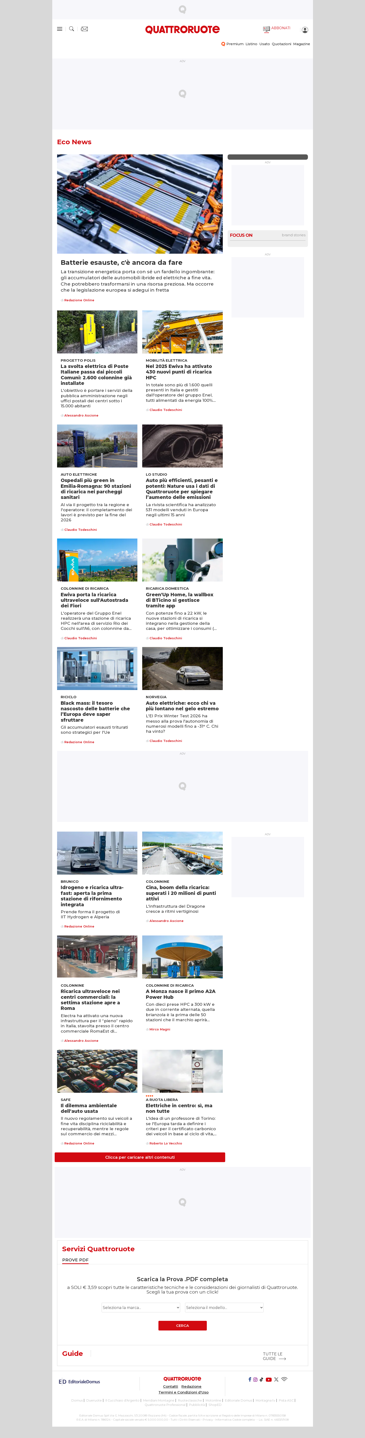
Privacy (208, 1419)
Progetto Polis (78, 360)
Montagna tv (265, 1400)
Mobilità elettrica (166, 360)
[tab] (75, 1260)
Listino (251, 44)
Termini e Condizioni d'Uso (183, 1392)
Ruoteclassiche (190, 1400)
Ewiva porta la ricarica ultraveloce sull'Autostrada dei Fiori (94, 600)
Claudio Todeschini (165, 410)
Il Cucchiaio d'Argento (122, 1400)
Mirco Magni (159, 1029)
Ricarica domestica (167, 588)
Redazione (191, 1386)
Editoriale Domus (238, 1400)
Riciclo (68, 697)
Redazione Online (79, 300)
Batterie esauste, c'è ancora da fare (121, 262)
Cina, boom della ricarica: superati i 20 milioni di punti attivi (181, 893)
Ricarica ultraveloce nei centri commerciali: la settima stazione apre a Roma (90, 999)
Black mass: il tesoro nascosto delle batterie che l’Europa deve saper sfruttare (95, 711)
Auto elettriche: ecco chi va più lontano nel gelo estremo (182, 706)
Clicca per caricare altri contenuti (140, 1157)
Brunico (70, 881)
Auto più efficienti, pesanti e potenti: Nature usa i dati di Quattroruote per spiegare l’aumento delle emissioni (182, 488)
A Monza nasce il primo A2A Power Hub (181, 994)
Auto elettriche (79, 474)
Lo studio (156, 474)
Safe (66, 1100)
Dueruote (94, 1400)
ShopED (215, 1405)
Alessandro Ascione (81, 415)
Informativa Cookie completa (235, 1419)
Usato (264, 44)
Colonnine (157, 881)
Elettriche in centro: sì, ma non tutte (179, 1108)
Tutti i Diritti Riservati (185, 1419)
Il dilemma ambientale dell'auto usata (89, 1108)
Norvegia (156, 697)
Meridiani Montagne (158, 1400)
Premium (235, 44)
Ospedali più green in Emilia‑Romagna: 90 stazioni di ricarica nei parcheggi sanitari (96, 488)
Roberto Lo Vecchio (165, 1143)
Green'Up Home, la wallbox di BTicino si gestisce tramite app (179, 600)
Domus (77, 1400)
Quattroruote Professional (165, 1405)
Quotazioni (281, 44)
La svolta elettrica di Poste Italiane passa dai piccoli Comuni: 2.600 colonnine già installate (96, 374)
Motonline (213, 1400)
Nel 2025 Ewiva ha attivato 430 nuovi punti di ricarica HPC (179, 372)
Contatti (170, 1386)
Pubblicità (197, 1405)
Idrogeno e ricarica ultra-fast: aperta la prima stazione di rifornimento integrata (92, 895)
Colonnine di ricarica (85, 588)
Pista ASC (286, 1400)
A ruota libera (162, 1100)
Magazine (301, 44)
